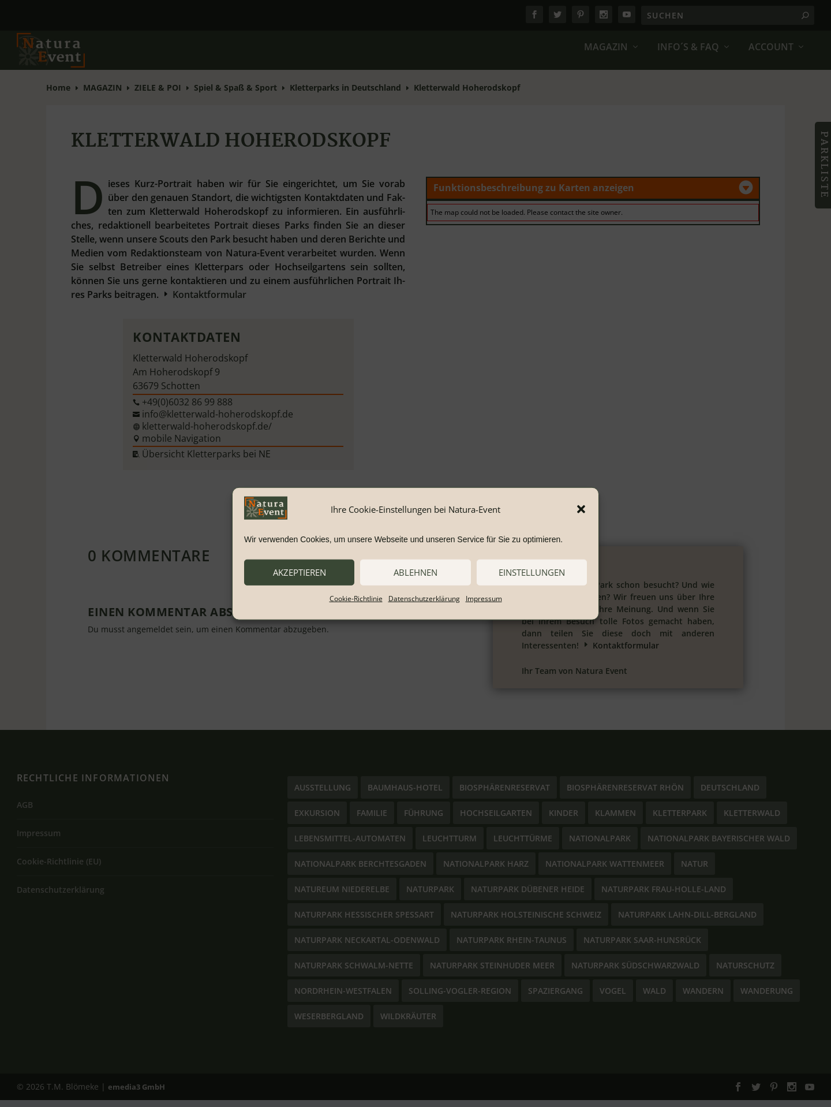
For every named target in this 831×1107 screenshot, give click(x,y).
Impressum (484, 598)
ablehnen (415, 572)
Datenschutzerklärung (424, 598)
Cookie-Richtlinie (356, 598)
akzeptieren (299, 572)
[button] (581, 509)
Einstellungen (532, 572)
